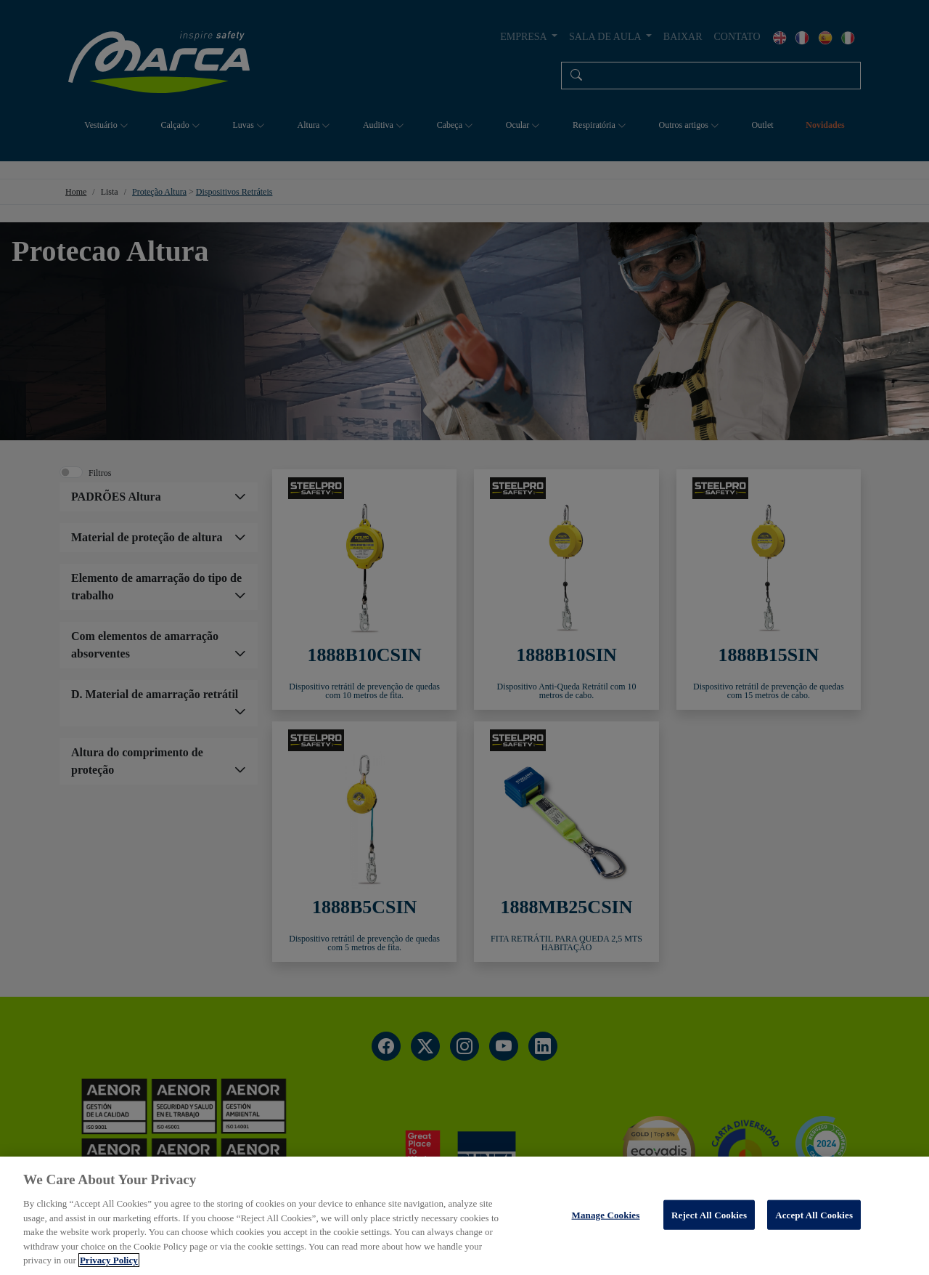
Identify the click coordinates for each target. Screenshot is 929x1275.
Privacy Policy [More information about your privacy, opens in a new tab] (109, 1260)
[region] (464, 1216)
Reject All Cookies (709, 1214)
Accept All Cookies (814, 1214)
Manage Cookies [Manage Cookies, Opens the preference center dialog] (606, 1214)
